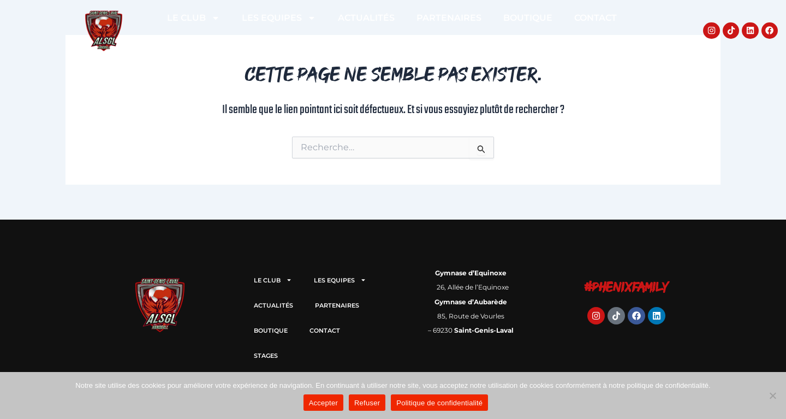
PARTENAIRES (448, 18)
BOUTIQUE (527, 18)
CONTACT (595, 18)
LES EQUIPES (279, 18)
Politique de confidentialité (439, 403)
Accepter (323, 403)
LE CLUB (193, 18)
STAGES (391, 43)
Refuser (367, 403)
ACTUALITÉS (366, 18)
